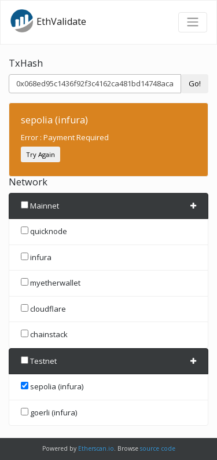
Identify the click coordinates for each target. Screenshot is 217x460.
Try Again (40, 154)
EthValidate (48, 20)
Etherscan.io (96, 448)
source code (157, 448)
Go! (195, 83)
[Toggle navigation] (192, 22)
